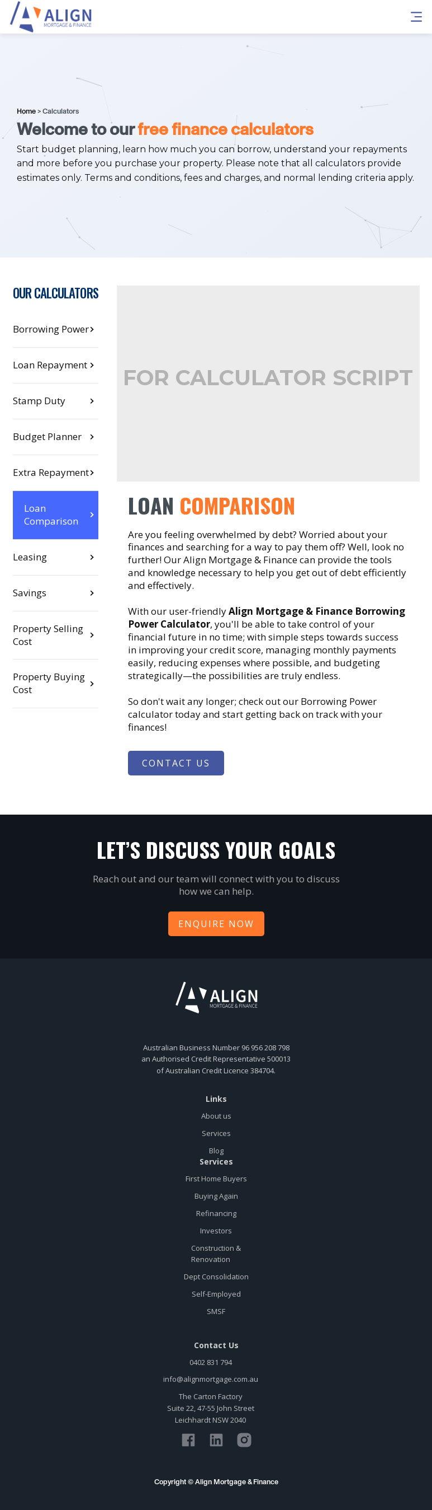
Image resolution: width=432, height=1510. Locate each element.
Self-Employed (216, 1294)
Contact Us (176, 763)
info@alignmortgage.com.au (210, 1379)
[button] (341, 17)
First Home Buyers (216, 1179)
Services (216, 1133)
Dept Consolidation (216, 1276)
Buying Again (216, 1196)
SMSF (216, 1311)
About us (216, 1116)
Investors (216, 1231)
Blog (216, 1151)
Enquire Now (216, 924)
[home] (50, 17)
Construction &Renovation (216, 1254)
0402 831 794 (210, 1362)
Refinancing (216, 1213)
